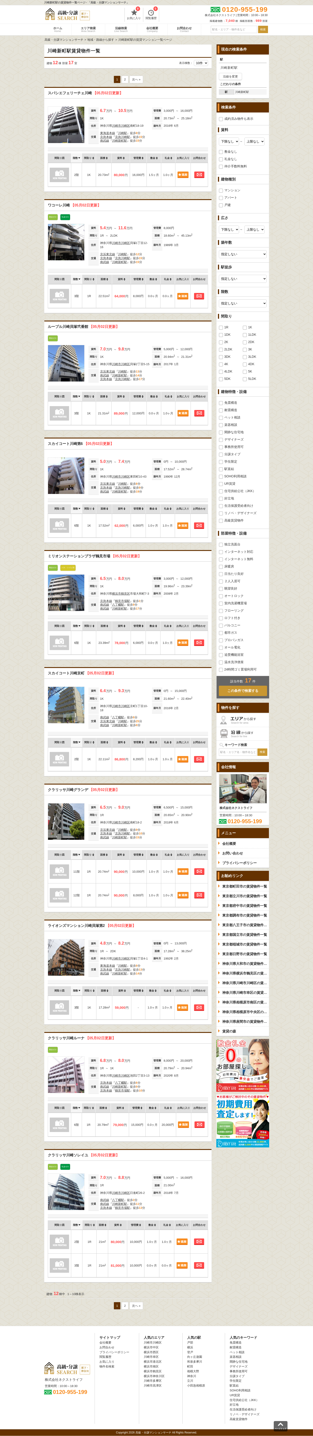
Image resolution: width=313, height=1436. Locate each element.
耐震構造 (230, 410)
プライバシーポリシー (114, 1352)
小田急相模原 (196, 1385)
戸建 (227, 205)
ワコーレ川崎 (74, 205)
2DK (251, 342)
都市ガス (230, 632)
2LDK (228, 349)
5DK (227, 379)
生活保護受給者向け (238, 505)
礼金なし (230, 159)
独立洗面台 (232, 544)
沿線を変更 (230, 76)
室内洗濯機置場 (235, 603)
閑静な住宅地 (234, 432)
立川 (190, 1380)
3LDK (252, 356)
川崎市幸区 (151, 1357)
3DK (227, 356)
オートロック (234, 596)
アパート (230, 197)
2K (226, 342)
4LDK (228, 371)
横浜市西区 (151, 1352)
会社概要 (152, 29)
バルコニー (232, 625)
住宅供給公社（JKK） (240, 491)
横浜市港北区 (153, 1361)
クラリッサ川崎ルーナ (82, 1038)
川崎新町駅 (119, 140)
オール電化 (232, 647)
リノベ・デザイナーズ (240, 513)
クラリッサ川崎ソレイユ (83, 1155)
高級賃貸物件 (234, 520)
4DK (251, 364)
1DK (227, 334)
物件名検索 (106, 1366)
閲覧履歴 (152, 14)
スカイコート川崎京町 (82, 673)
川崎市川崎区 (121, 125)
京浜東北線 (107, 254)
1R (226, 327)
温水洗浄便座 (234, 662)
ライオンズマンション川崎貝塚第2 (92, 926)
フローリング (234, 610)
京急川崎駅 (122, 137)
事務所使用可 (234, 447)
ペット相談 (232, 417)
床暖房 (229, 566)
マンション (232, 190)
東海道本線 (107, 133)
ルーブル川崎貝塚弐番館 (83, 327)
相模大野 (193, 1371)
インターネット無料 (238, 559)
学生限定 (230, 461)
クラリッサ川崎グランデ (83, 790)
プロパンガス (234, 640)
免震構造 (230, 402)
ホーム (57, 29)
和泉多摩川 (194, 1361)
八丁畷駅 (118, 604)
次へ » (136, 79)
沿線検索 (121, 29)
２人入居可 (232, 581)
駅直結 (229, 469)
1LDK (252, 334)
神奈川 (191, 1376)
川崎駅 (122, 133)
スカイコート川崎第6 (81, 444)
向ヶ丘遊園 (194, 1357)
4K (226, 364)
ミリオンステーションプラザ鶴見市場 (94, 556)
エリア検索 (88, 29)
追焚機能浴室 (234, 654)
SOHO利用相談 (235, 476)
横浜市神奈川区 (154, 1376)
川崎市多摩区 (153, 1380)
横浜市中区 (151, 1347)
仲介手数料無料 (235, 166)
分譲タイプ (232, 454)
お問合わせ (184, 29)
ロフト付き (232, 618)
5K (250, 371)
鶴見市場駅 (122, 601)
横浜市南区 (151, 1366)
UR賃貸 (229, 483)
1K (250, 327)
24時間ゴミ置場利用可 (240, 669)
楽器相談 (230, 425)
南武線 (104, 140)
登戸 (190, 1352)
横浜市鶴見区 (121, 593)
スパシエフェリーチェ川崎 (85, 93)
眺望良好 (230, 588)
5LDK (252, 379)
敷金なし (230, 151)
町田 (190, 1366)
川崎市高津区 (153, 1385)
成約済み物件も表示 (238, 118)
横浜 (190, 1347)
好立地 (229, 498)
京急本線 (106, 137)
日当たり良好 (234, 574)
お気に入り (134, 14)
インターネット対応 (238, 551)
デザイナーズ (234, 439)
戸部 (190, 1342)
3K (250, 349)
